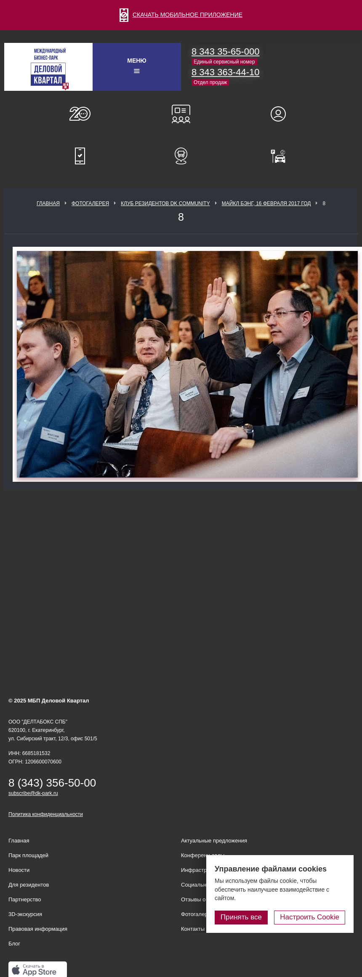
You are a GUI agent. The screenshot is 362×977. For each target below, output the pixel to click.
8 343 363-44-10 (225, 72)
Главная (48, 203)
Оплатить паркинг (282, 156)
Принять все (241, 917)
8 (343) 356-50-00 (52, 783)
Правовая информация (37, 929)
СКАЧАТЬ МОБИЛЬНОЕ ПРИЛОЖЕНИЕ (181, 14)
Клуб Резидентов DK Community (165, 203)
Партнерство (24, 899)
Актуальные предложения (214, 840)
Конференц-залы (181, 114)
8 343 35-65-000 (225, 51)
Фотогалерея (90, 203)
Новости (18, 870)
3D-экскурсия (25, 914)
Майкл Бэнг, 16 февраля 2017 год (266, 203)
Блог (14, 943)
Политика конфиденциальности (45, 814)
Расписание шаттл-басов (181, 156)
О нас (80, 114)
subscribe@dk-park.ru (33, 793)
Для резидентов (282, 114)
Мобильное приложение (80, 156)
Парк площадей (28, 855)
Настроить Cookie (309, 917)
